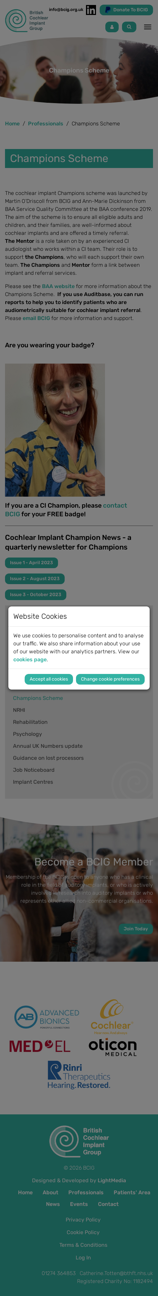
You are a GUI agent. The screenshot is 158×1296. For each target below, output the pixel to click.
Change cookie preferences (110, 679)
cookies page (30, 659)
